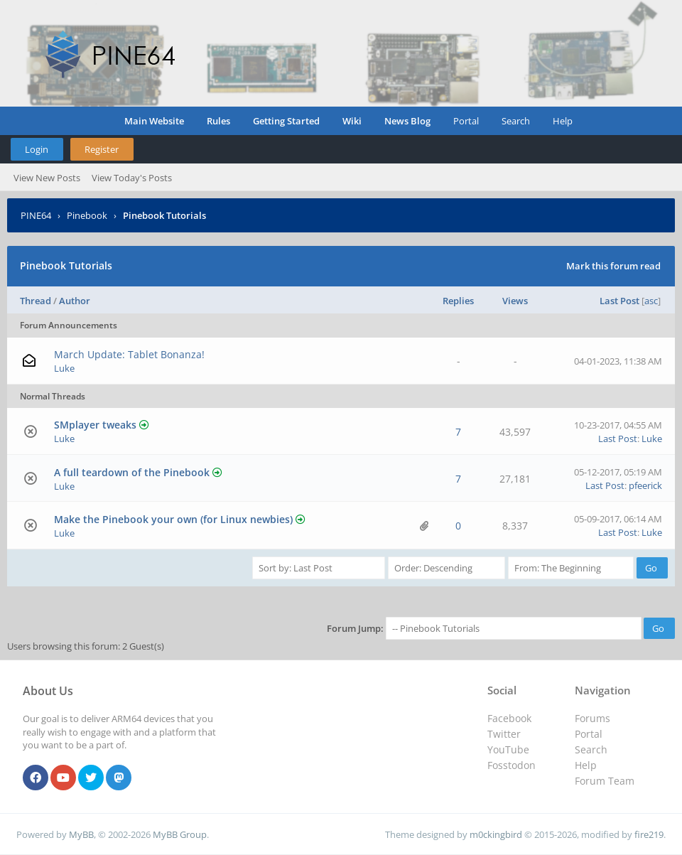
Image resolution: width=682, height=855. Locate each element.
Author (74, 300)
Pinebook (87, 215)
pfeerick (645, 485)
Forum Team (604, 780)
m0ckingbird (496, 834)
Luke (64, 368)
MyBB (81, 834)
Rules (218, 120)
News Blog (407, 120)
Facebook (509, 718)
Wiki (352, 120)
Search (516, 120)
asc (651, 300)
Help (563, 120)
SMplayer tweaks (95, 424)
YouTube (508, 749)
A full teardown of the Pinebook (132, 472)
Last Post (619, 300)
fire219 (649, 834)
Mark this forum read (613, 265)
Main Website (154, 120)
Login (36, 149)
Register (102, 149)
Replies (458, 300)
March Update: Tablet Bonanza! (129, 354)
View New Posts (46, 177)
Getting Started (286, 120)
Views (515, 300)
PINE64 (36, 215)
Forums (592, 718)
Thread (35, 300)
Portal (466, 120)
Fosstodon (511, 765)
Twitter (504, 734)
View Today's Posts (132, 177)
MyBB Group (180, 834)
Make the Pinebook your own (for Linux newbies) (173, 519)
